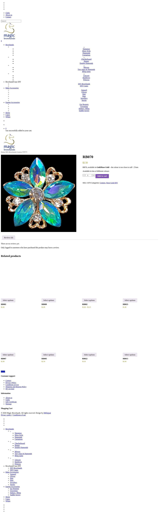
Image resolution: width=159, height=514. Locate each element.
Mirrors (17, 452)
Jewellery (13, 482)
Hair (11, 478)
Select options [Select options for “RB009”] (48, 300)
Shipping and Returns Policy (15, 387)
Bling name (19, 456)
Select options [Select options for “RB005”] (48, 355)
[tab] (8, 238)
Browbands (9, 429)
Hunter (17, 445)
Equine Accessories (12, 487)
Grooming (14, 491)
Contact (8, 381)
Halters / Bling (15, 493)
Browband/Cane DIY (13, 466)
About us (8, 398)
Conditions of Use (12, 385)
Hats (11, 480)
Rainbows (18, 462)
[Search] (11, 21)
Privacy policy (6, 415)
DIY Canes (14, 470)
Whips (7, 501)
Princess (18, 464)
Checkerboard (20, 443)
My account (9, 389)
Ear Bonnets (14, 489)
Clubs (7, 400)
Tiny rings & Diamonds (23, 454)
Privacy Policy (10, 383)
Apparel (13, 474)
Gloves (12, 476)
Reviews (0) (8, 238)
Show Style (19, 435)
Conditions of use (19, 415)
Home (3, 152)
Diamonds (18, 437)
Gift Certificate (11, 402)
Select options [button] (8, 300)
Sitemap (8, 404)
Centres (19, 152)
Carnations (19, 439)
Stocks (12, 485)
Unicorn (18, 460)
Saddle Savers (15, 495)
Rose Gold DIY (112, 183)
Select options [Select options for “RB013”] (130, 355)
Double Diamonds (21, 447)
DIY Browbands (10, 152)
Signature (18, 433)
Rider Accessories (12, 472)
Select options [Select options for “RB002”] (89, 300)
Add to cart (102, 176)
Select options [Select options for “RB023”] (130, 300)
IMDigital (47, 413)
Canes (7, 499)
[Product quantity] (88, 175)
